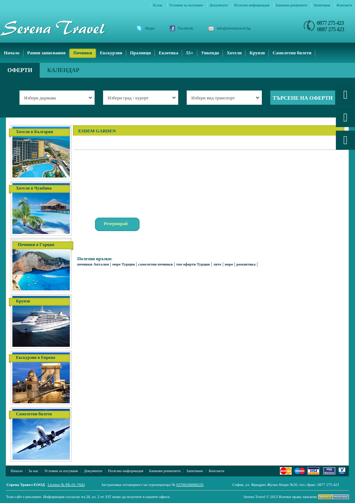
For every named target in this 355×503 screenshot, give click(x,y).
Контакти (344, 5)
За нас (158, 5)
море (229, 264)
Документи (219, 5)
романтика (245, 264)
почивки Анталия (93, 264)
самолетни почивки (155, 264)
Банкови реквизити (292, 5)
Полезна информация (252, 5)
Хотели (234, 52)
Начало (11, 52)
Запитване (322, 5)
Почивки (82, 52)
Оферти (19, 70)
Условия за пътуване (186, 5)
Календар (63, 70)
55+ (189, 52)
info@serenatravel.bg (233, 28)
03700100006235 (189, 484)
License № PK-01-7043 (66, 484)
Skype (150, 28)
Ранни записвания (46, 52)
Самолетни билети (292, 52)
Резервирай (116, 223)
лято (217, 264)
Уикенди (210, 52)
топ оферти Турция (193, 264)
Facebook (185, 28)
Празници (140, 52)
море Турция (123, 264)
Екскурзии (111, 52)
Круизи (257, 52)
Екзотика (168, 52)
